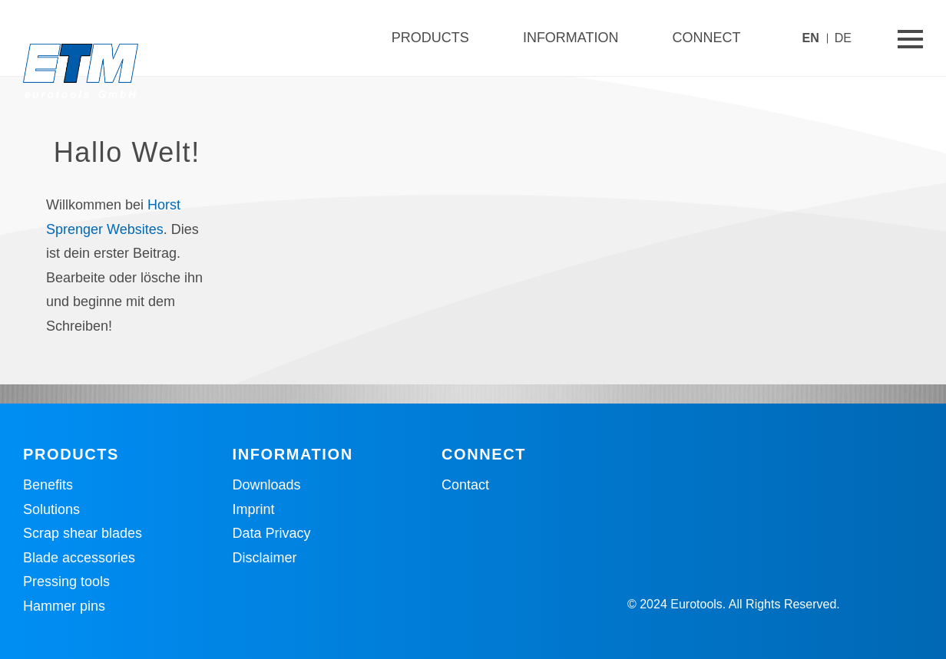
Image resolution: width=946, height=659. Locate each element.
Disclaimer (265, 557)
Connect (707, 37)
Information (571, 37)
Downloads (267, 485)
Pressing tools (66, 581)
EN (810, 37)
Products (430, 37)
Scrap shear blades (82, 533)
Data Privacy (272, 533)
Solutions (51, 509)
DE (843, 37)
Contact (465, 485)
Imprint (254, 509)
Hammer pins (64, 606)
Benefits (48, 485)
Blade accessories (79, 557)
